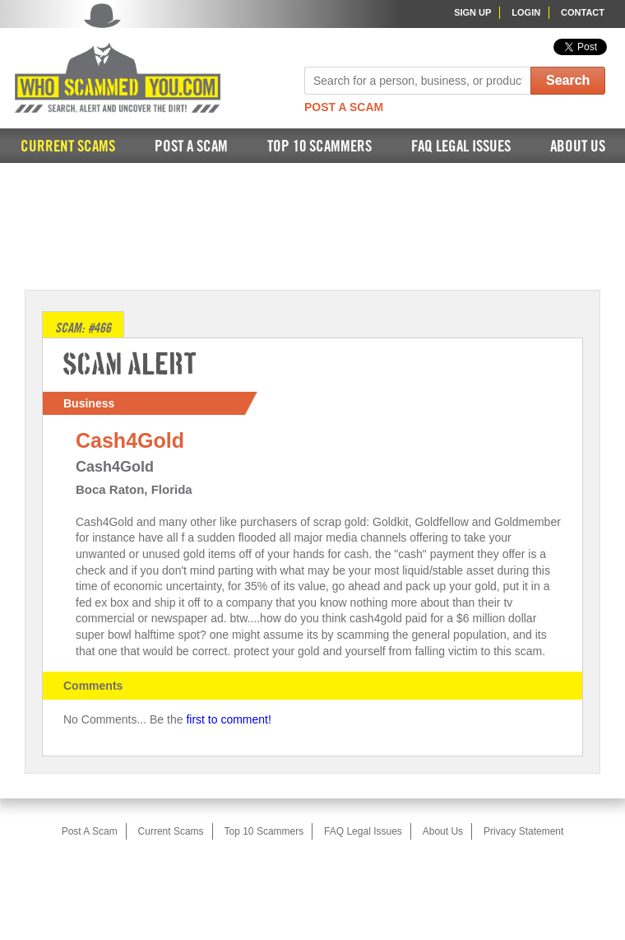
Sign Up (472, 12)
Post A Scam (343, 107)
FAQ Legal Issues (461, 147)
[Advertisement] (312, 225)
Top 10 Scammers (319, 147)
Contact (582, 12)
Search (568, 80)
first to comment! (228, 719)
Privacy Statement (523, 831)
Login (526, 12)
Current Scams (68, 147)
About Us (577, 147)
